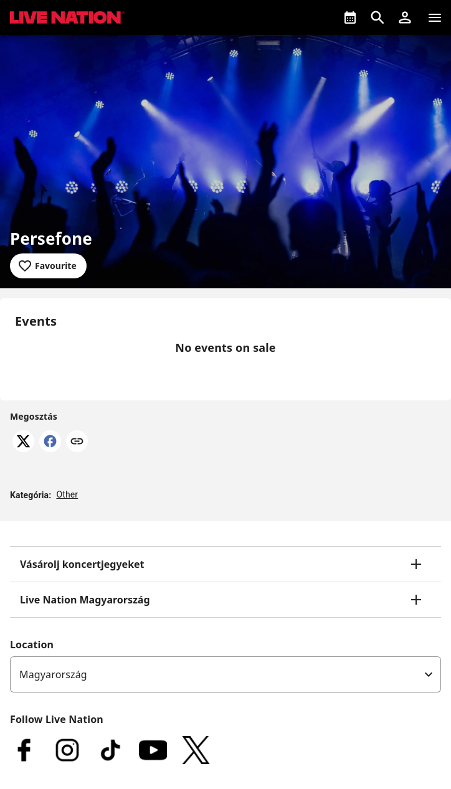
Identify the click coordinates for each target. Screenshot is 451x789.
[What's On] (350, 17)
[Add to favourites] (48, 265)
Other (67, 494)
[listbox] (225, 674)
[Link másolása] (77, 442)
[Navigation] (435, 17)
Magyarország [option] (53, 674)
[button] (405, 17)
